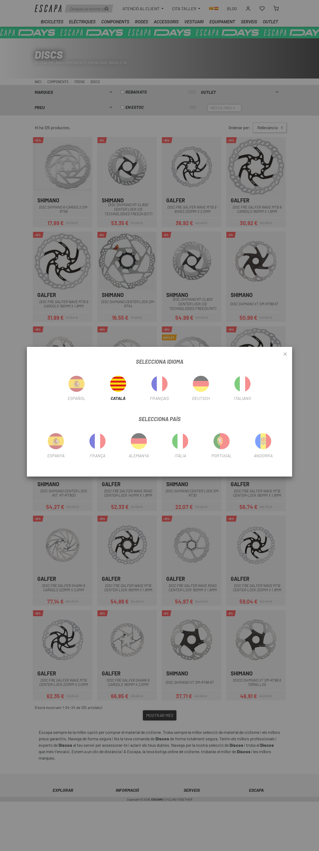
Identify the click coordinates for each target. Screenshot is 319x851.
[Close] (285, 354)
